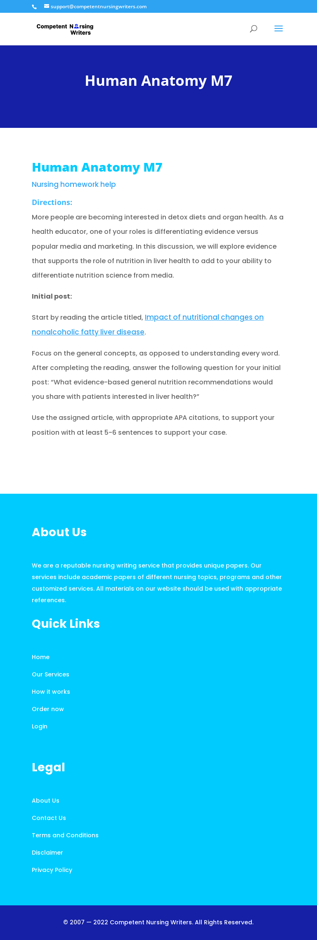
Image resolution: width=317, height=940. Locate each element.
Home (41, 657)
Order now (48, 709)
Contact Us (49, 818)
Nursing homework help (74, 184)
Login (39, 726)
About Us (45, 800)
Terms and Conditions (65, 835)
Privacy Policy (52, 870)
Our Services (50, 674)
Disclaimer (47, 852)
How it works (51, 692)
